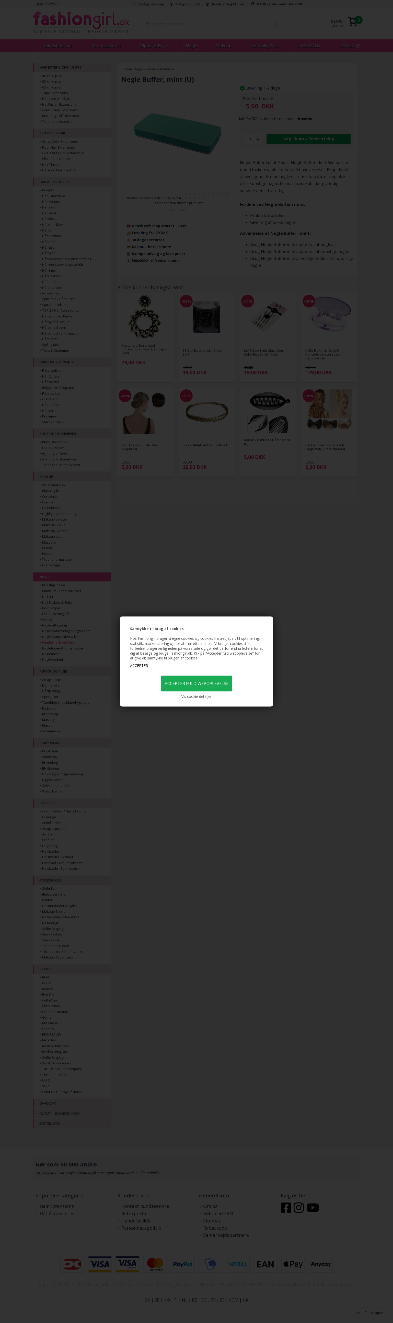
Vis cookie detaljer (196, 696)
